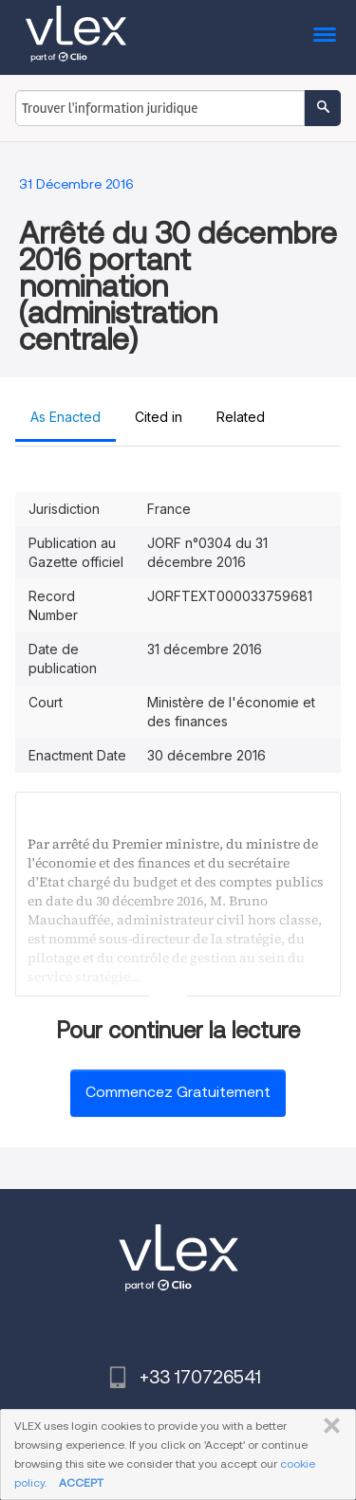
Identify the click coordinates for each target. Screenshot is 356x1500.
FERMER (328, 1426)
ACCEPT (81, 1482)
